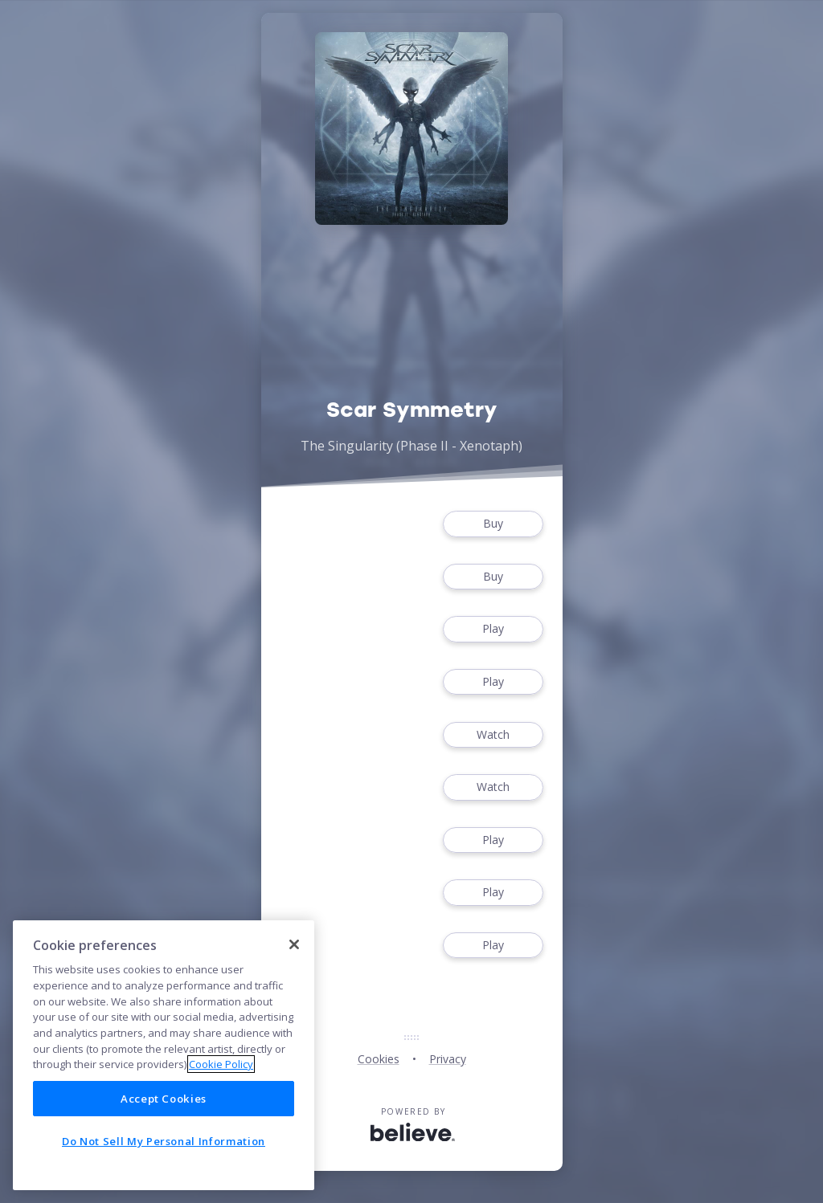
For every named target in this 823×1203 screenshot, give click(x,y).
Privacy (447, 1058)
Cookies (378, 1058)
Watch (493, 735)
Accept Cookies (164, 1098)
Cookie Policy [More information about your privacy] (221, 1064)
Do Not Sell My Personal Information (163, 1141)
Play (493, 629)
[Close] (294, 944)
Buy (493, 524)
